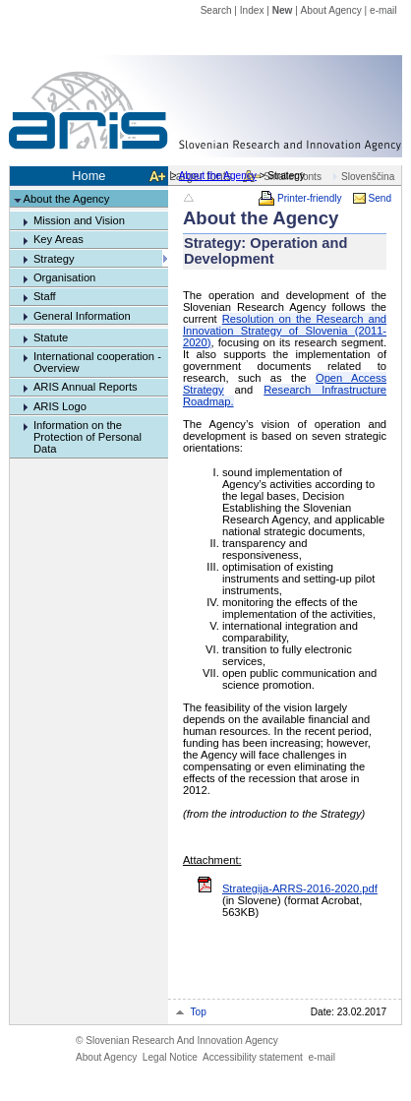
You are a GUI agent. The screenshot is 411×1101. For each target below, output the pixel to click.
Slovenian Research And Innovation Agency (177, 1040)
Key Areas (58, 239)
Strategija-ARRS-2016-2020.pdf (300, 888)
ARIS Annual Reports (85, 387)
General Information (82, 316)
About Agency (331, 10)
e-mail (383, 10)
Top (198, 1012)
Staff (44, 296)
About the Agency (218, 175)
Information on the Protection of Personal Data (87, 437)
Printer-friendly (309, 198)
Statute (50, 337)
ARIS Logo (60, 406)
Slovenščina (367, 176)
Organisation (64, 277)
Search (216, 10)
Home (88, 175)
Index (252, 10)
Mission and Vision (79, 220)
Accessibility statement (253, 1057)
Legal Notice (170, 1057)
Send (380, 198)
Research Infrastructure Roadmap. (284, 395)
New (282, 10)
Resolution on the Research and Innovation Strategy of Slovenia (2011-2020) (284, 330)
